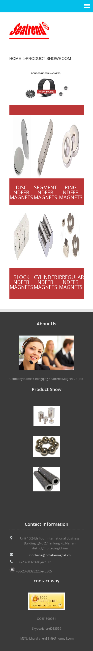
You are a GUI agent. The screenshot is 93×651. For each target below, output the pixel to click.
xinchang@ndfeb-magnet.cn (50, 555)
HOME (15, 59)
